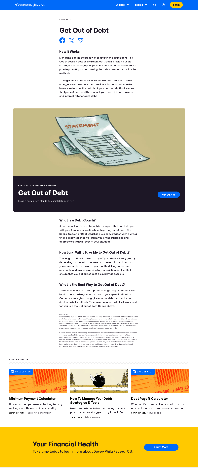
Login (174, 5)
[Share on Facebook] (62, 40)
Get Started (168, 194)
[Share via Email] (81, 40)
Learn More (161, 447)
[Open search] (152, 4)
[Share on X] (71, 41)
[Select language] (161, 4)
